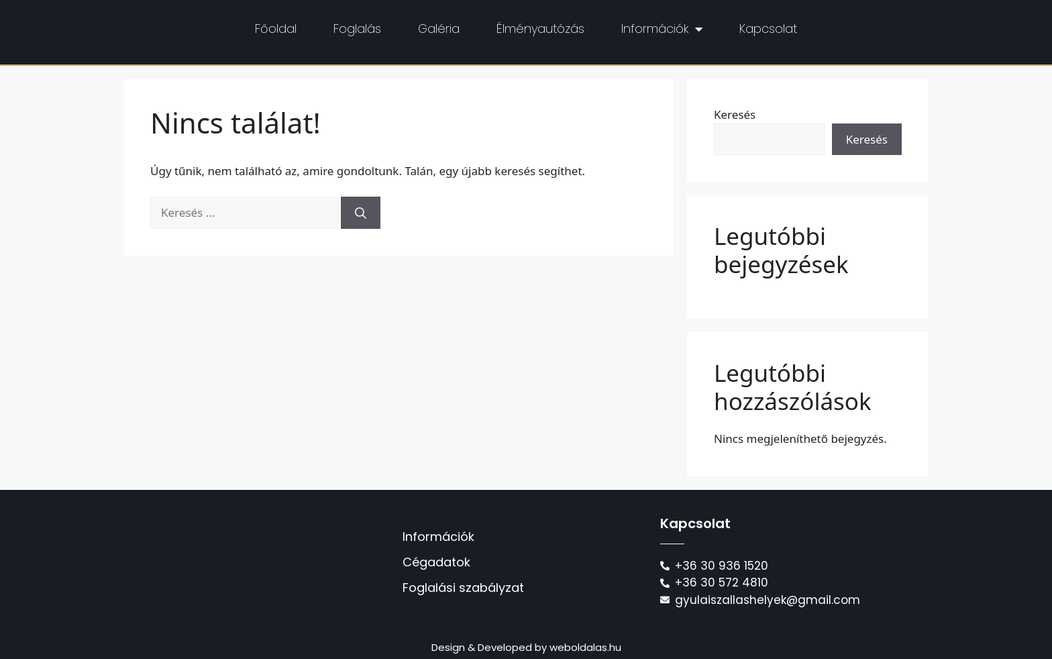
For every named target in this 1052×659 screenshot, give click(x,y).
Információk (661, 29)
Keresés (734, 114)
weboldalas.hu (585, 647)
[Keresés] (360, 213)
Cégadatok (436, 562)
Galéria (439, 28)
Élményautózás (540, 28)
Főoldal (276, 28)
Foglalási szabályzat (463, 587)
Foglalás (357, 28)
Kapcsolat (768, 28)
